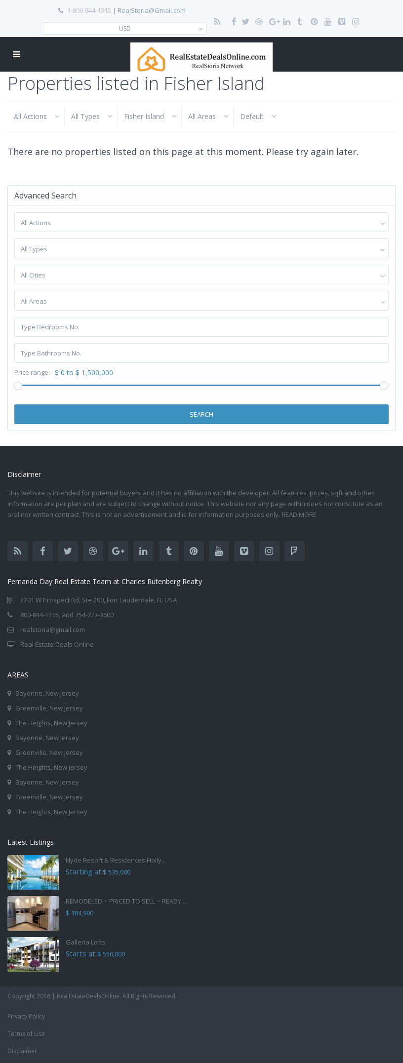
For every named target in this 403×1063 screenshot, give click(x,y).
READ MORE (300, 514)
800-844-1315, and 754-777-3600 (67, 614)
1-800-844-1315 (89, 10)
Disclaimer (22, 1051)
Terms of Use (26, 1033)
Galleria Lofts (86, 942)
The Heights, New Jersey (51, 722)
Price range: (32, 372)
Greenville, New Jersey (49, 708)
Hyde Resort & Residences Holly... (116, 860)
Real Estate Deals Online (57, 644)
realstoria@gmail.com (52, 629)
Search (201, 414)
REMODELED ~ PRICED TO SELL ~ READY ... (126, 901)
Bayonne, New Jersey (47, 693)
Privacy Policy (26, 1016)
